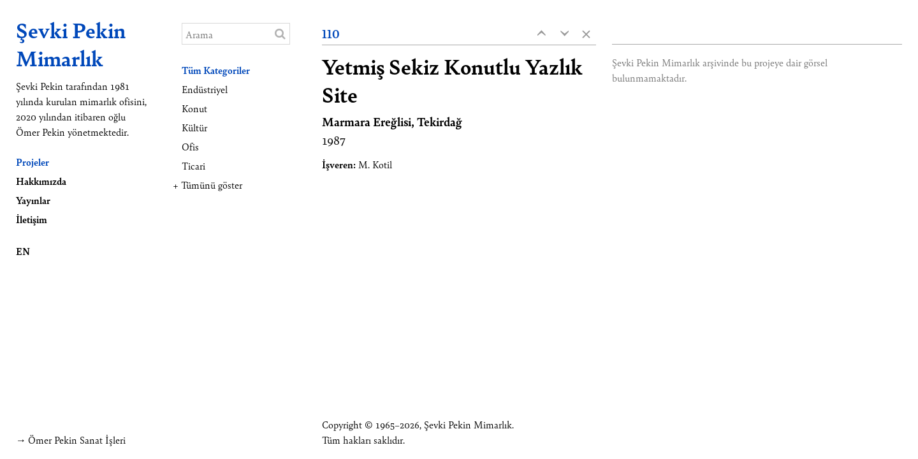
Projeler (32, 161)
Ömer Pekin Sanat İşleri (77, 439)
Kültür (194, 127)
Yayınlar (33, 200)
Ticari (193, 165)
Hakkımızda (41, 180)
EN (23, 251)
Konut (194, 108)
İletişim (31, 219)
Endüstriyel (205, 89)
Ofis (190, 146)
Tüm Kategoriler (216, 69)
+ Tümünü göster (207, 184)
